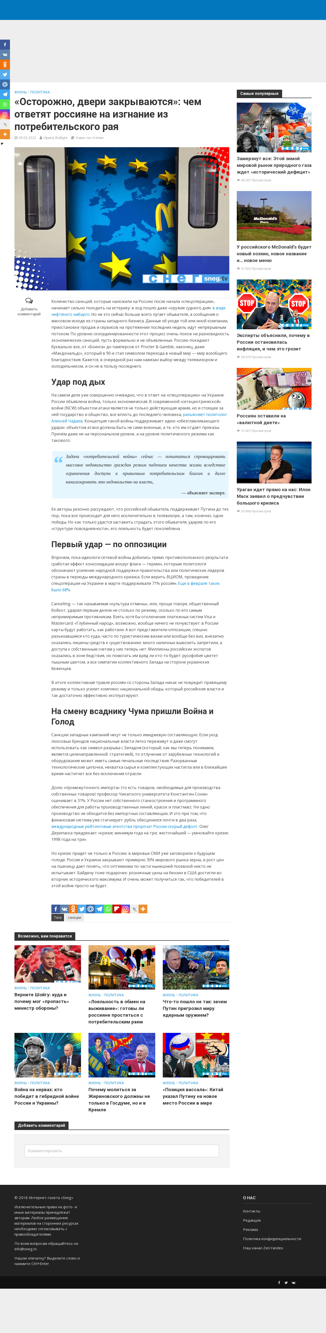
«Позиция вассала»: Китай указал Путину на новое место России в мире (193, 1096)
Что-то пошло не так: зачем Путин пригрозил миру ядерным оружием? (195, 1008)
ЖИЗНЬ (20, 92)
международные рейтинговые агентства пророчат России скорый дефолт (124, 826)
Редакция (252, 1271)
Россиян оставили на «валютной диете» (261, 419)
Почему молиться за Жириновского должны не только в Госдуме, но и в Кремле (119, 1100)
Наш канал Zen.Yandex (263, 1299)
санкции (74, 917)
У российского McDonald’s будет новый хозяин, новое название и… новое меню (274, 253)
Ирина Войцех (55, 137)
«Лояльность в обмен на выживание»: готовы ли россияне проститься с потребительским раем (116, 1012)
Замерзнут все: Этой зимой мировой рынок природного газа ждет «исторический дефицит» (274, 165)
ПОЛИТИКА (40, 92)
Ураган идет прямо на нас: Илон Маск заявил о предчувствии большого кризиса (274, 496)
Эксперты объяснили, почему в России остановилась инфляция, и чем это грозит (273, 342)
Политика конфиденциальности (272, 1290)
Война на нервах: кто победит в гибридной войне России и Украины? (46, 1096)
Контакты (251, 1262)
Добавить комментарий (29, 311)
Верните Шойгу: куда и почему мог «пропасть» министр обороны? (41, 1001)
